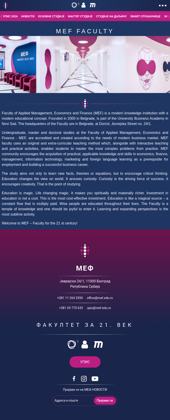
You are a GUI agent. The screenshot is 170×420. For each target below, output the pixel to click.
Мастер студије (80, 16)
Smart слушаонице (145, 16)
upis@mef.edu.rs (99, 308)
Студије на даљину (111, 16)
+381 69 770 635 (71, 308)
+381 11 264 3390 (70, 298)
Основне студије (51, 16)
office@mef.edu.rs (100, 298)
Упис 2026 (10, 16)
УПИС (85, 362)
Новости (28, 16)
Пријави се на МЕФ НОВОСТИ (85, 390)
